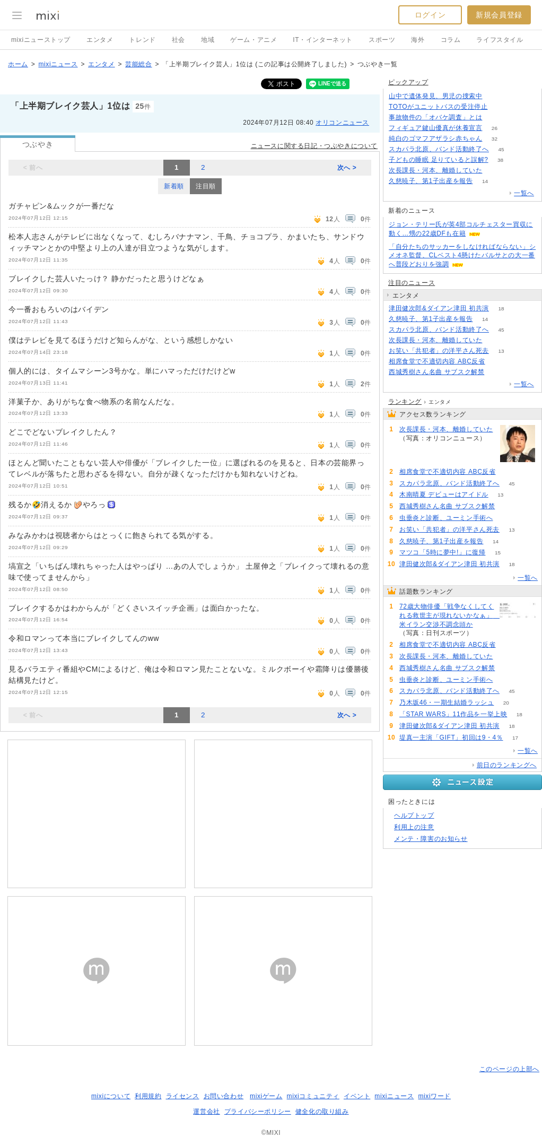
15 (498, 552)
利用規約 (148, 1096)
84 (485, 633)
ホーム (18, 64)
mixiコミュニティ (313, 1096)
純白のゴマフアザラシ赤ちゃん (435, 138)
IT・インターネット (323, 40)
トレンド (142, 40)
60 (497, 372)
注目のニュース (411, 282)
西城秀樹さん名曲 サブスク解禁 (436, 372)
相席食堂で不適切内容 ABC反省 (437, 361)
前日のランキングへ (507, 765)
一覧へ (524, 193)
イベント (357, 1096)
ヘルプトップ (414, 815)
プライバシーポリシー (257, 1111)
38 (500, 160)
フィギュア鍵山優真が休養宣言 (435, 128)
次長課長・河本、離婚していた (435, 170)
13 (501, 351)
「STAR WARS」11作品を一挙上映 (453, 714)
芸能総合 (138, 64)
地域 (207, 40)
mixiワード (434, 1096)
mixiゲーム (266, 1096)
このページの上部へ (509, 1069)
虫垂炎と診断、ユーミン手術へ (446, 518)
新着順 (174, 186)
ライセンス (182, 1096)
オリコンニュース (342, 122)
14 (485, 181)
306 (494, 96)
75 (497, 361)
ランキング (405, 401)
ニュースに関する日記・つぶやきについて (314, 146)
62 (494, 170)
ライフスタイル (499, 40)
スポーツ (382, 40)
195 (494, 117)
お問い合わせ (224, 1096)
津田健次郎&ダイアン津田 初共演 (439, 308)
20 (506, 703)
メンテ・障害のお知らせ (431, 839)
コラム (451, 40)
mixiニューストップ (41, 40)
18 (501, 308)
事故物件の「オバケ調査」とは (435, 117)
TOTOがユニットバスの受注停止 (438, 106)
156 (499, 107)
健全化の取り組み (322, 1111)
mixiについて (110, 1096)
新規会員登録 (499, 15)
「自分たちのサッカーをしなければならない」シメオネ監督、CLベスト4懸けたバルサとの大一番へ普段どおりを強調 (462, 255)
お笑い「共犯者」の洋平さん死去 (439, 350)
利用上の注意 (414, 827)
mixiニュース (57, 64)
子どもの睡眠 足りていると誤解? (438, 159)
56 (505, 518)
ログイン (430, 15)
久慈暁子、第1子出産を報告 (431, 181)
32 (494, 139)
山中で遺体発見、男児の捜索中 (435, 96)
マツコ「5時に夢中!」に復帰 (442, 552)
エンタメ (99, 40)
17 (515, 738)
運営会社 (206, 1111)
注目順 (206, 186)
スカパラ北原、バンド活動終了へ (439, 149)
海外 (417, 40)
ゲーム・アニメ (253, 40)
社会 (178, 40)
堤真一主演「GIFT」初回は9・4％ (451, 737)
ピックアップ (408, 82)
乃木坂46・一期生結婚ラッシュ (446, 702)
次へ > (347, 167)
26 (494, 128)
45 (501, 149)
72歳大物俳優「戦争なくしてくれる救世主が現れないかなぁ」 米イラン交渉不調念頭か (447, 615)
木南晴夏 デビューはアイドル (443, 494)
